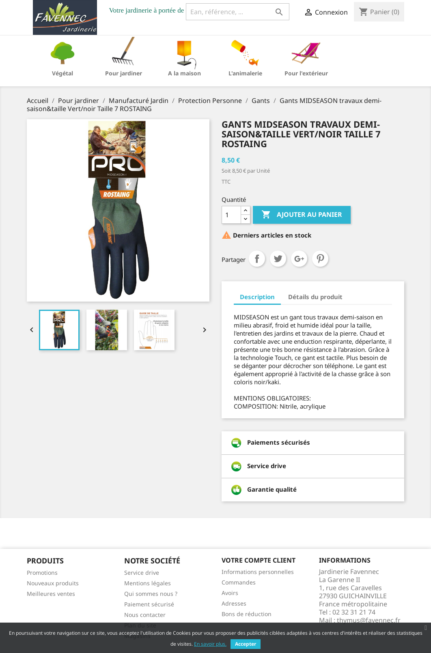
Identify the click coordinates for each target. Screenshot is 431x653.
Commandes (239, 582)
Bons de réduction (247, 614)
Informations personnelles (258, 572)
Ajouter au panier (301, 215)
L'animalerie (245, 73)
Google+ (299, 258)
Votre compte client (258, 560)
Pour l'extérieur (306, 73)
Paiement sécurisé (149, 604)
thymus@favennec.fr (369, 620)
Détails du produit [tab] (315, 297)
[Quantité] (231, 215)
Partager (257, 258)
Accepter (245, 643)
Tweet (278, 258)
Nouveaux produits (53, 583)
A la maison (184, 73)
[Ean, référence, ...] (237, 11)
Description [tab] (257, 297)
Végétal (62, 73)
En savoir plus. (210, 643)
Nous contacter (145, 615)
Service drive (141, 572)
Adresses (234, 603)
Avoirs (230, 593)
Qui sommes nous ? (150, 593)
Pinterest (320, 258)
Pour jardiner (123, 73)
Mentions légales (147, 583)
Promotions (42, 572)
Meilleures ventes (51, 593)
